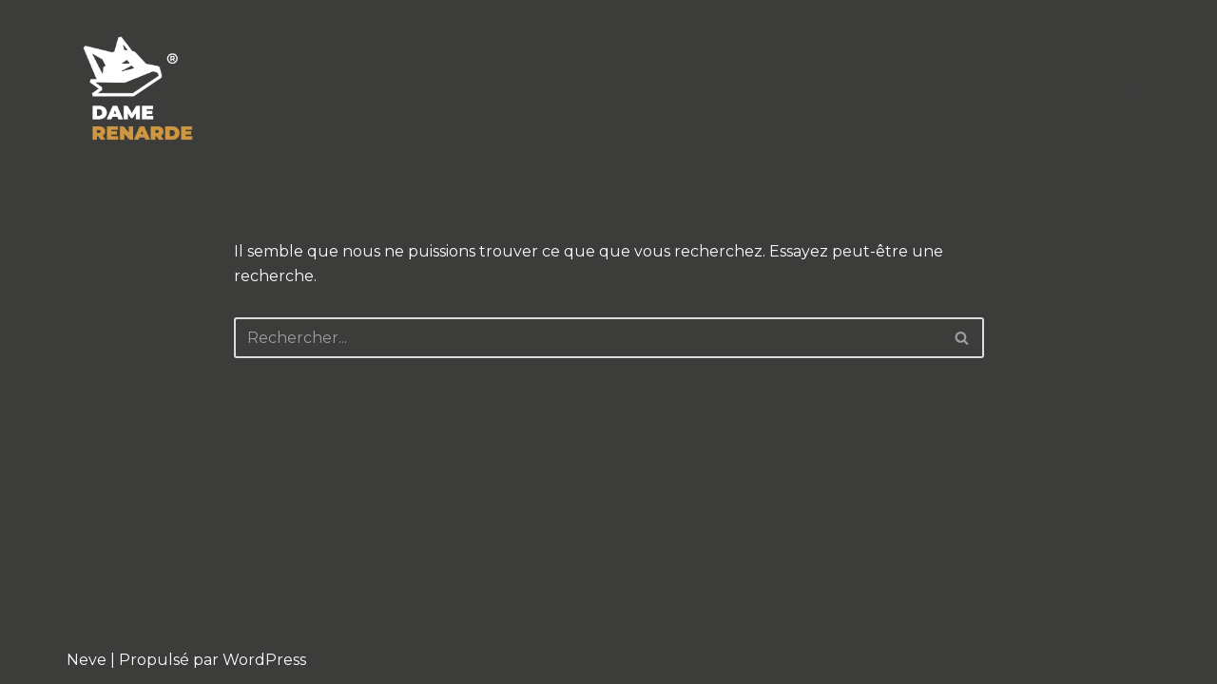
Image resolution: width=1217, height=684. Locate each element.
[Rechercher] (1134, 92)
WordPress (264, 660)
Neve (86, 660)
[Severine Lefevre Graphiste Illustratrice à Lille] (139, 91)
